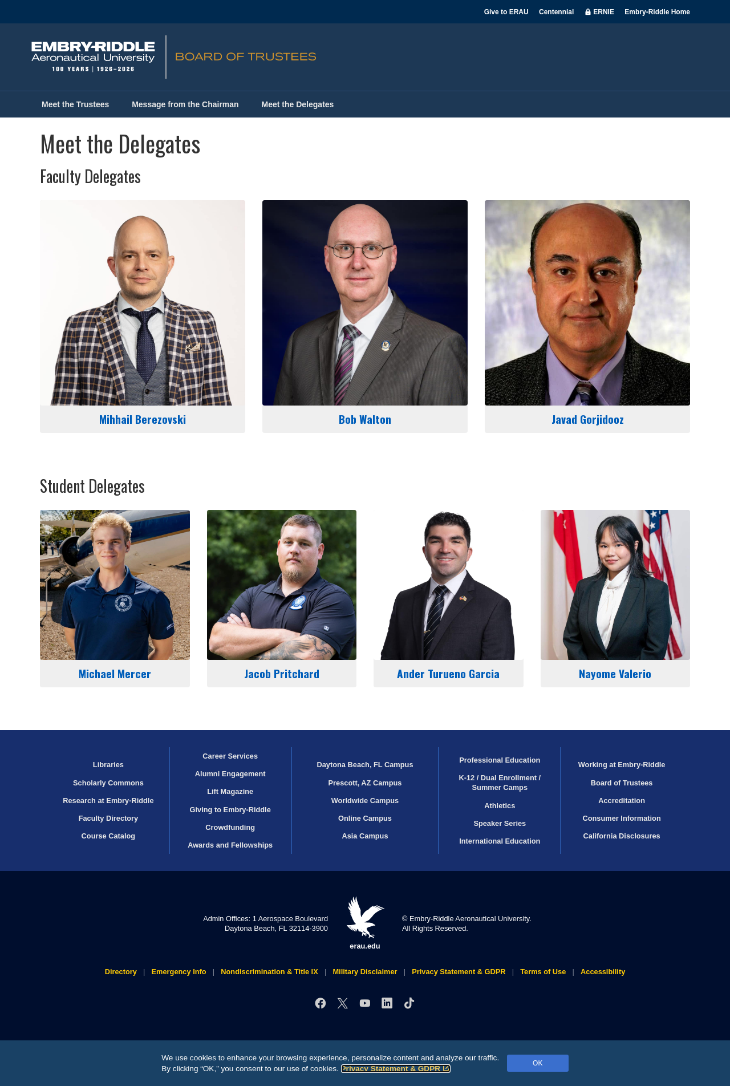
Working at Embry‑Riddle (622, 764)
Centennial (556, 12)
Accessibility (603, 971)
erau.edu (365, 923)
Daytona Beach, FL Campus (365, 764)
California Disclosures (621, 836)
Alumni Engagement (230, 773)
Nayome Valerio (616, 596)
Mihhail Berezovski (142, 313)
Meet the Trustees (75, 104)
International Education (499, 841)
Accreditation (621, 800)
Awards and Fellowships (230, 845)
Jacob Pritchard (282, 596)
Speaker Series (499, 823)
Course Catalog (109, 836)
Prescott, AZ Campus (365, 783)
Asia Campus (365, 836)
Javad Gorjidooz (587, 313)
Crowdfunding (230, 827)
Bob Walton (365, 313)
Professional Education (499, 760)
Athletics (499, 805)
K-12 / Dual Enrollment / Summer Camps (500, 782)
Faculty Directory (109, 818)
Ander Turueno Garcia (449, 596)
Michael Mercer (115, 596)
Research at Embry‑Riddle (108, 800)
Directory (121, 971)
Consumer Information (621, 818)
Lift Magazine (230, 791)
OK (537, 1063)
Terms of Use (543, 971)
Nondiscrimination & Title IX (269, 971)
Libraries (108, 764)
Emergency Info (179, 971)
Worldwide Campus (365, 800)
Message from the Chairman (185, 104)
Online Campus (365, 818)
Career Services (230, 756)
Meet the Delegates (298, 104)
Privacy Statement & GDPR (396, 1068)
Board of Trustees (622, 783)
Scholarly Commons (108, 783)
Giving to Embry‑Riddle (230, 809)
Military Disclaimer (364, 971)
